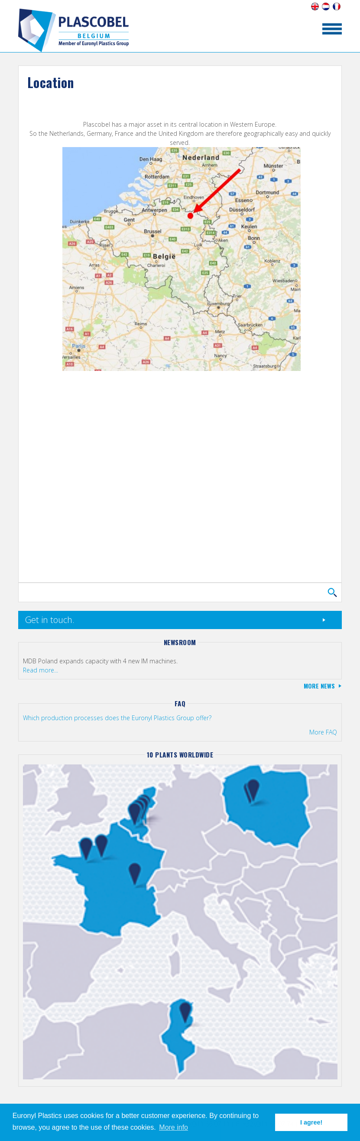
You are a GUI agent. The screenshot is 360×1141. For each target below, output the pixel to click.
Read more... (40, 670)
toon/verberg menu (332, 29)
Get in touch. (50, 620)
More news (319, 685)
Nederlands (325, 6)
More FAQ (323, 732)
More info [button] (173, 1127)
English (314, 6)
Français (336, 6)
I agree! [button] (311, 1122)
